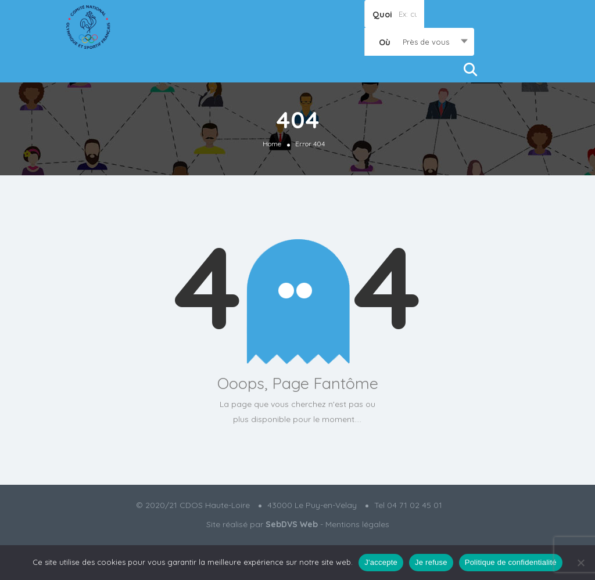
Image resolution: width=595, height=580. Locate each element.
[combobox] (419, 41)
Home (272, 143)
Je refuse (431, 562)
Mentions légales (357, 524)
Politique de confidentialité (511, 562)
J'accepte (380, 562)
